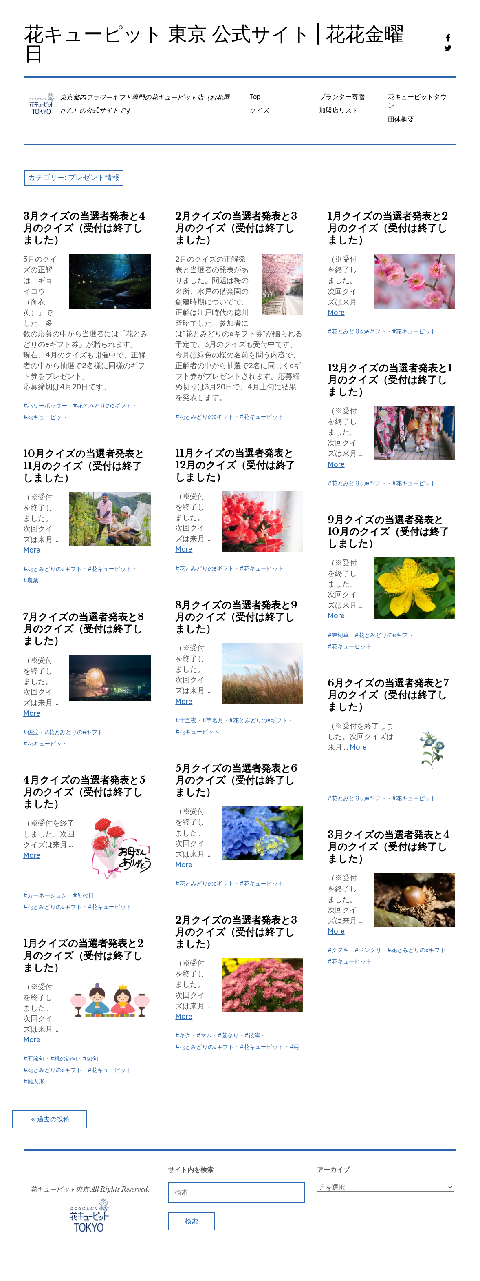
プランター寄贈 (342, 97)
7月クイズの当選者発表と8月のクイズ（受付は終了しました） (83, 628)
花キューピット (47, 417)
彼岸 (254, 1035)
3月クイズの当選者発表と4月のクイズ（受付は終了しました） (84, 228)
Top (255, 97)
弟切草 (340, 635)
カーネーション (47, 895)
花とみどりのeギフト (104, 405)
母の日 (85, 895)
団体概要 (401, 119)
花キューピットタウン (417, 101)
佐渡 (33, 732)
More (336, 312)
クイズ (259, 110)
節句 (92, 1058)
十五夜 (187, 720)
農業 (33, 580)
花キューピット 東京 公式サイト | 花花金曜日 (214, 43)
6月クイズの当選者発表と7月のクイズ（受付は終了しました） (388, 695)
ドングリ (370, 950)
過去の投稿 (53, 1119)
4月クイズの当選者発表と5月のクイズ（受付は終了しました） (84, 792)
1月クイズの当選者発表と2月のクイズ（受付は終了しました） (388, 228)
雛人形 (35, 1081)
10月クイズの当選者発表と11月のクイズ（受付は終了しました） (84, 465)
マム (206, 1035)
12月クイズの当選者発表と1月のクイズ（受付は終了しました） (390, 379)
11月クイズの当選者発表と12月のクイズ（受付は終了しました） (235, 465)
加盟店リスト (338, 110)
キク (185, 1035)
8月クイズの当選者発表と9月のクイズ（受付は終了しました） (236, 617)
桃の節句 (65, 1058)
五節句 (35, 1058)
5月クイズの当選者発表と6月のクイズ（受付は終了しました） (236, 780)
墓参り (230, 1035)
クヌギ (340, 950)
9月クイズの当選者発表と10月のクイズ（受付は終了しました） (388, 531)
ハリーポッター (47, 405)
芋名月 (214, 720)
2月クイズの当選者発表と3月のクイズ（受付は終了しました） (236, 228)
